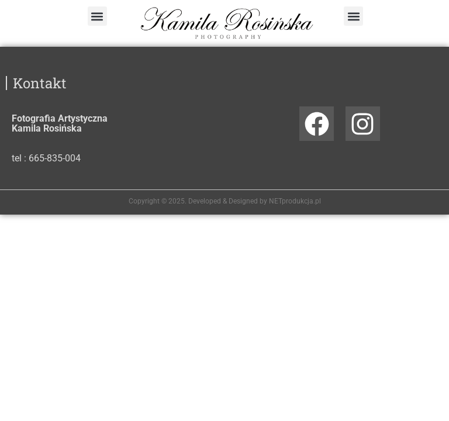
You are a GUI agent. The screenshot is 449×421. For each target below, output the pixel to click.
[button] (97, 16)
